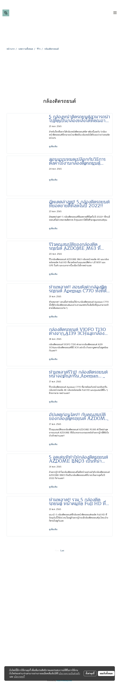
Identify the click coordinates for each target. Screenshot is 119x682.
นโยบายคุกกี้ (19, 676)
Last (62, 550)
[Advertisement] (60, 73)
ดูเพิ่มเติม (53, 146)
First (57, 550)
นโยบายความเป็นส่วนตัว (69, 673)
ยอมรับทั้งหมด (106, 673)
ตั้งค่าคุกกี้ (90, 673)
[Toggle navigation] (115, 13)
